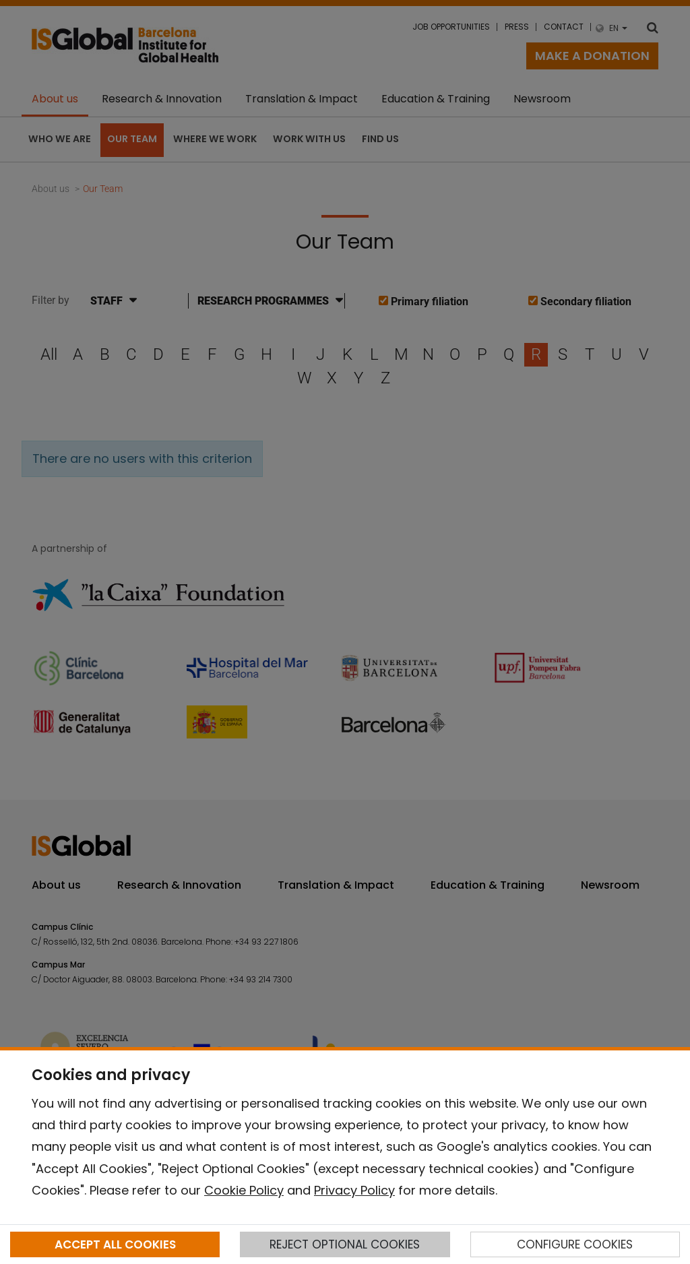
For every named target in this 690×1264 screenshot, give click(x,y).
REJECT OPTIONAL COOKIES (345, 1244)
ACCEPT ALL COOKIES (115, 1244)
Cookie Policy (244, 1190)
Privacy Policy (354, 1190)
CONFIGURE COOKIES (575, 1244)
